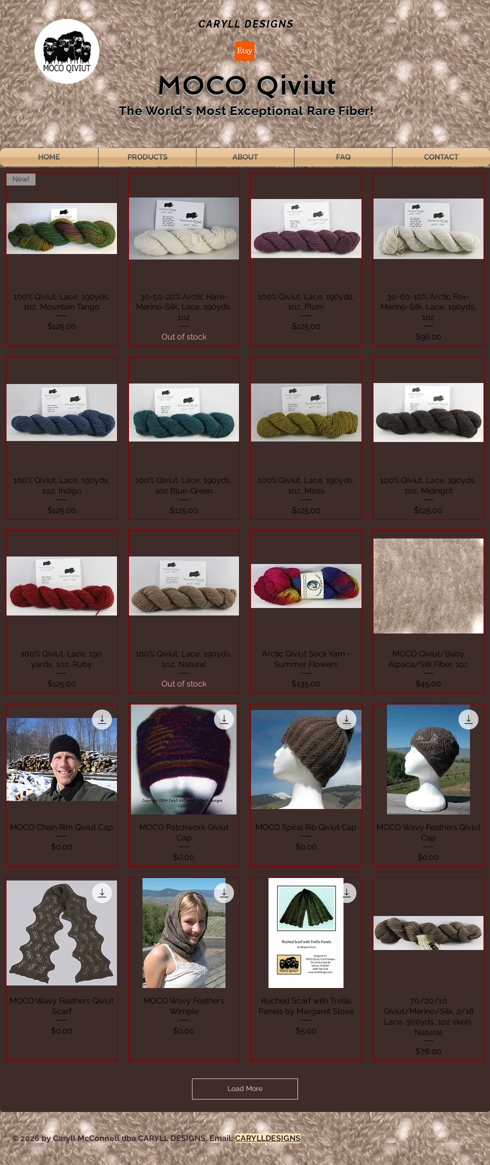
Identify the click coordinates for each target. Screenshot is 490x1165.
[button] (428, 78)
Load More (245, 1088)
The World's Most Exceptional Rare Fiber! (246, 111)
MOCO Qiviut (246, 85)
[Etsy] (244, 51)
